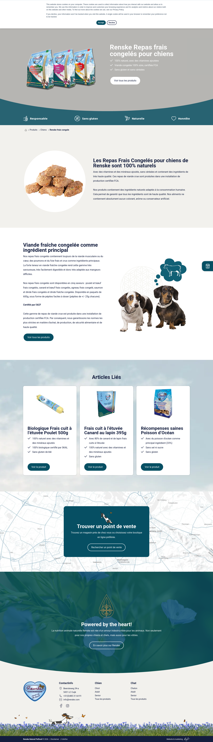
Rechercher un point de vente (106, 547)
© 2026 (35, 739)
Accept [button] (101, 23)
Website (170, 739)
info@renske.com (71, 699)
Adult (97, 692)
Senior (98, 695)
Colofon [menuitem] (64, 739)
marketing (179, 739)
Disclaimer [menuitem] (55, 739)
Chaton (134, 688)
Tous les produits (103, 699)
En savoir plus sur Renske (106, 645)
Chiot (97, 688)
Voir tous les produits (125, 80)
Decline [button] (112, 23)
